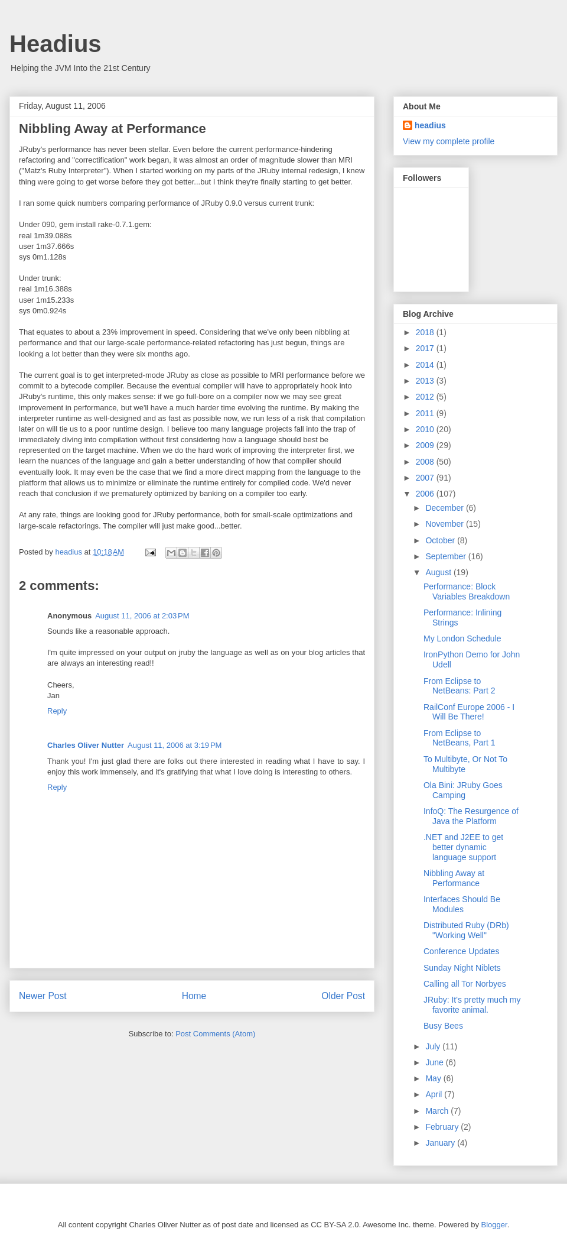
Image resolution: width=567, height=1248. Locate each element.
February (443, 1127)
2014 (426, 364)
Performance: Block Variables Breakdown (466, 591)
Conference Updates (461, 951)
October (441, 540)
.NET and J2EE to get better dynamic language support (463, 847)
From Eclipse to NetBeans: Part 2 (459, 686)
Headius (55, 44)
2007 (426, 477)
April (434, 1094)
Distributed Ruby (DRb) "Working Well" (466, 930)
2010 (426, 429)
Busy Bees (443, 1025)
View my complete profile (448, 141)
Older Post (343, 996)
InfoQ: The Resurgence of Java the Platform (471, 816)
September (446, 556)
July (433, 1046)
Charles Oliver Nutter (85, 745)
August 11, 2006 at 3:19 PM (174, 745)
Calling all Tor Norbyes (464, 983)
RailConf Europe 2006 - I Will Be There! (468, 712)
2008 (426, 461)
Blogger (494, 1224)
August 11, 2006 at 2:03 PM (142, 615)
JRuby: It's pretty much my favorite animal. (472, 1004)
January (441, 1142)
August (439, 572)
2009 (426, 445)
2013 (426, 380)
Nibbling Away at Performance (453, 878)
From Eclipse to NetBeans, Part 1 (459, 738)
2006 (426, 493)
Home (194, 996)
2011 (426, 413)
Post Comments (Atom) (215, 1033)
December (445, 508)
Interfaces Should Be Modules (461, 904)
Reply (57, 710)
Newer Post (43, 996)
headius (430, 125)
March (438, 1111)
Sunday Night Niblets (462, 968)
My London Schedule (462, 638)
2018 (426, 332)
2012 (426, 396)
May (434, 1078)
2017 (426, 348)
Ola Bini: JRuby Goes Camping (463, 790)
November (445, 524)
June (435, 1062)
